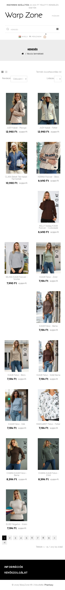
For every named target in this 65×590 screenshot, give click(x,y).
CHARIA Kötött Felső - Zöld (48, 474)
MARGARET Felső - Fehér (48, 424)
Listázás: (50, 78)
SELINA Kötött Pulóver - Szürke (17, 278)
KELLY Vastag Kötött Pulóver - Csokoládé (48, 227)
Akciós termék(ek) (35, 54)
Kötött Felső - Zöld (48, 277)
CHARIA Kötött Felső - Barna (16, 474)
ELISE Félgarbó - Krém (16, 524)
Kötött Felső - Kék (16, 424)
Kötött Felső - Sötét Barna (48, 375)
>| (4, 542)
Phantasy (48, 585)
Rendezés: (6, 78)
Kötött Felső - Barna (48, 326)
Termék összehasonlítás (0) (48, 72)
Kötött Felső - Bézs (17, 375)
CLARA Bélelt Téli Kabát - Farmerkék (16, 178)
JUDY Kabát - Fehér (48, 128)
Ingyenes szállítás (18, 5)
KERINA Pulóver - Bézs (48, 177)
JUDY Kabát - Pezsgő (16, 128)
